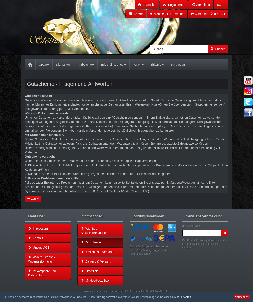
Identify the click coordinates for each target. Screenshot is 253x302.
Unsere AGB (39, 247)
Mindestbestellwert (96, 280)
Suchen (218, 49)
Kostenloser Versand (97, 252)
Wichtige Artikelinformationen (94, 231)
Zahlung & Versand (96, 261)
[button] (221, 4)
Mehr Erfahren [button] (182, 297)
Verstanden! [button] (242, 297)
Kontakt (35, 238)
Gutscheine (91, 242)
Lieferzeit (89, 271)
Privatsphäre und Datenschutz (42, 273)
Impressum (38, 228)
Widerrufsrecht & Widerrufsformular (41, 259)
